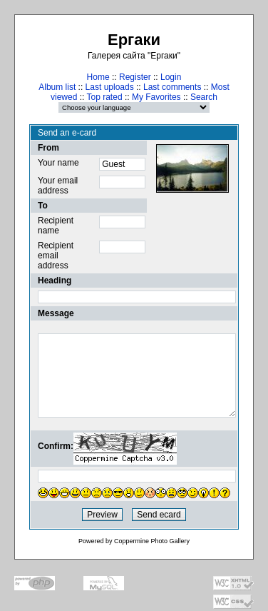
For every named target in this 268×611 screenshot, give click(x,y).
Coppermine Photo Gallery (152, 541)
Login (170, 77)
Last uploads (110, 87)
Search (203, 97)
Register (135, 77)
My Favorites (156, 97)
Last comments (172, 87)
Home (98, 77)
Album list (57, 87)
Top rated (105, 97)
